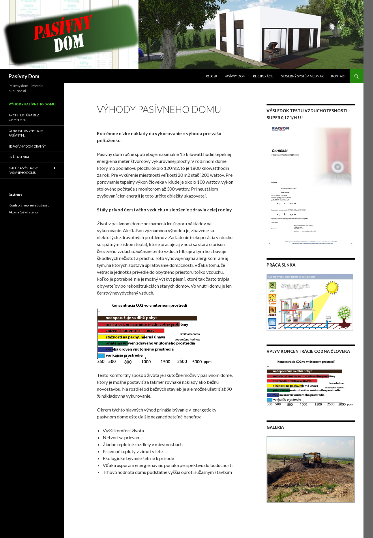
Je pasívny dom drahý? (27, 146)
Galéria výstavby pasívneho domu (23, 170)
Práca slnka (19, 157)
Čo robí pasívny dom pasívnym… (26, 133)
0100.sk (211, 76)
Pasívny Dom (24, 76)
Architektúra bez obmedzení (24, 117)
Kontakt (338, 76)
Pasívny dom (235, 76)
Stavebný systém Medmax (302, 76)
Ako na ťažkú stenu (23, 212)
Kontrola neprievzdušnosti (29, 205)
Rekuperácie (263, 76)
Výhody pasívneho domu (32, 104)
